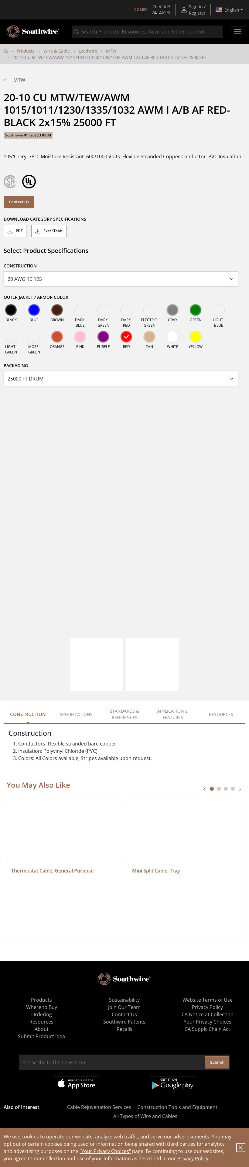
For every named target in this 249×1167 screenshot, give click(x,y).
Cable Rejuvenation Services (99, 1107)
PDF (15, 231)
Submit (216, 1062)
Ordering (41, 1014)
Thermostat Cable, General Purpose (52, 870)
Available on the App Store (76, 1083)
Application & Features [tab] (172, 714)
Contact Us (19, 202)
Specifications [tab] (76, 714)
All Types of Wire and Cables (145, 1116)
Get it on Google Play (172, 1083)
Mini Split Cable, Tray (156, 870)
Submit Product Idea (41, 1036)
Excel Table (49, 231)
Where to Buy (41, 1007)
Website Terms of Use (207, 1000)
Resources (41, 1021)
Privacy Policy (192, 1158)
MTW (111, 51)
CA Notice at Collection (208, 1014)
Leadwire (88, 51)
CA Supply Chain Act (207, 1029)
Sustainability (124, 1000)
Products (26, 51)
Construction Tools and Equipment (177, 1107)
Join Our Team (124, 1007)
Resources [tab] (221, 714)
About (42, 1029)
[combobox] (147, 32)
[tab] (212, 789)
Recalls (124, 1029)
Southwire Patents (124, 1021)
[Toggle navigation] (237, 31)
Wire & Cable (56, 51)
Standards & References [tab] (124, 714)
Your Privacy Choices (207, 1021)
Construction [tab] (28, 714)
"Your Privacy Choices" (105, 1151)
